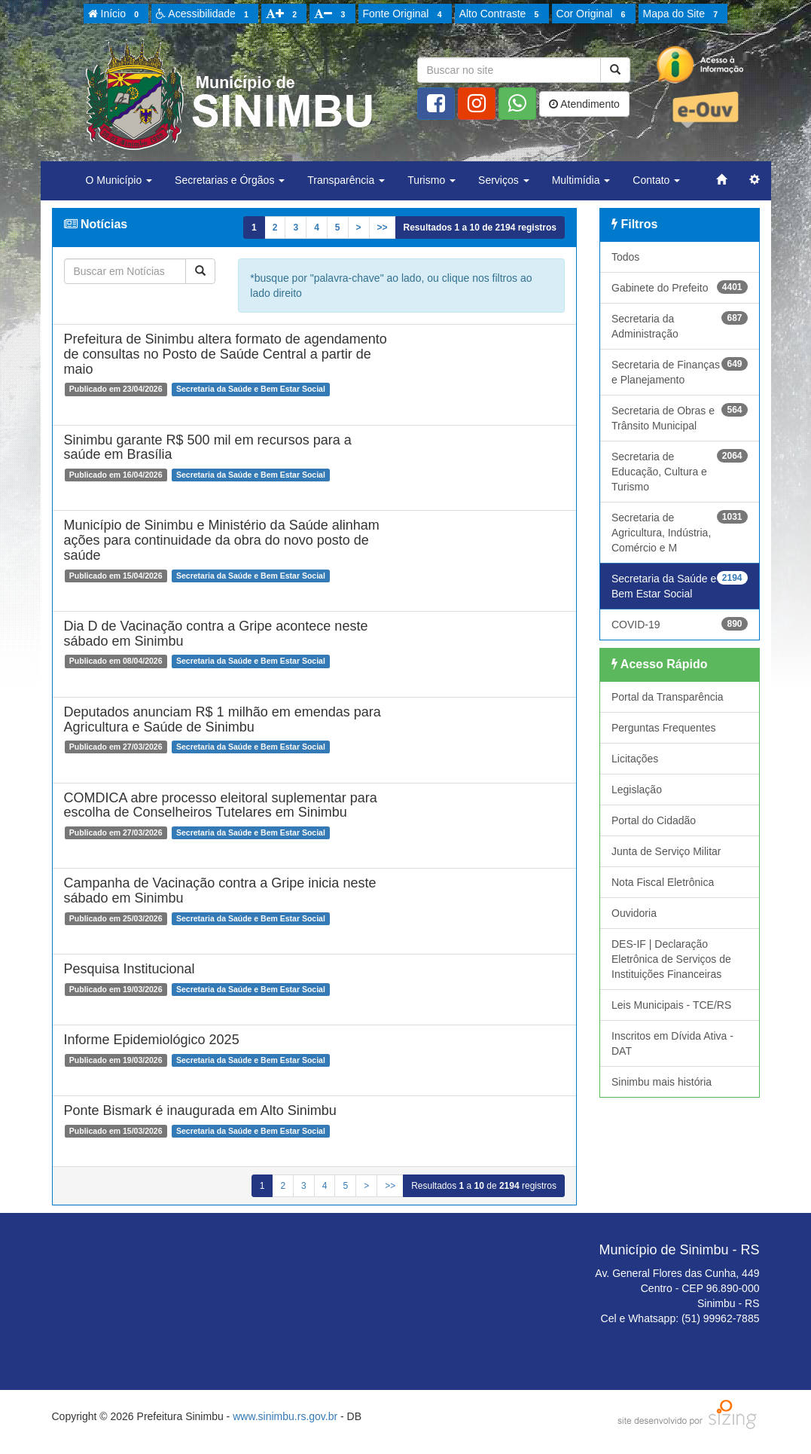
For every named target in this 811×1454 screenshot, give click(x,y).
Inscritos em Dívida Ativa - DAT (672, 1043)
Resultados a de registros (480, 227)
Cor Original (593, 14)
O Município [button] (119, 180)
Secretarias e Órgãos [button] (230, 180)
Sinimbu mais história (661, 1082)
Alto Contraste (501, 14)
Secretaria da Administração (679, 325)
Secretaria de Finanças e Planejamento (679, 371)
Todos (625, 257)
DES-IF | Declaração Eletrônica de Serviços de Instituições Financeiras (671, 959)
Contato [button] (656, 180)
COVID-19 (679, 624)
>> (382, 227)
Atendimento (584, 104)
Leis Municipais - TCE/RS (671, 1005)
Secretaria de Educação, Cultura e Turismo (679, 471)
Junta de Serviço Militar (666, 851)
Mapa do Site (683, 14)
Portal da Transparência (667, 697)
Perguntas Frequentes (663, 728)
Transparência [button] (346, 180)
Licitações (634, 759)
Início (116, 14)
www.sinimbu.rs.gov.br (285, 1416)
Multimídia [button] (581, 180)
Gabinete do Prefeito (679, 287)
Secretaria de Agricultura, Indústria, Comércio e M (679, 532)
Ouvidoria (634, 913)
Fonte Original (405, 14)
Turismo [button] (431, 180)
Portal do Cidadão (653, 820)
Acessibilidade (204, 14)
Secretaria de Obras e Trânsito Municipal (679, 417)
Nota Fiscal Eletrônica (662, 882)
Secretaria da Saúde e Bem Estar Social (679, 585)
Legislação (636, 790)
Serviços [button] (503, 180)
